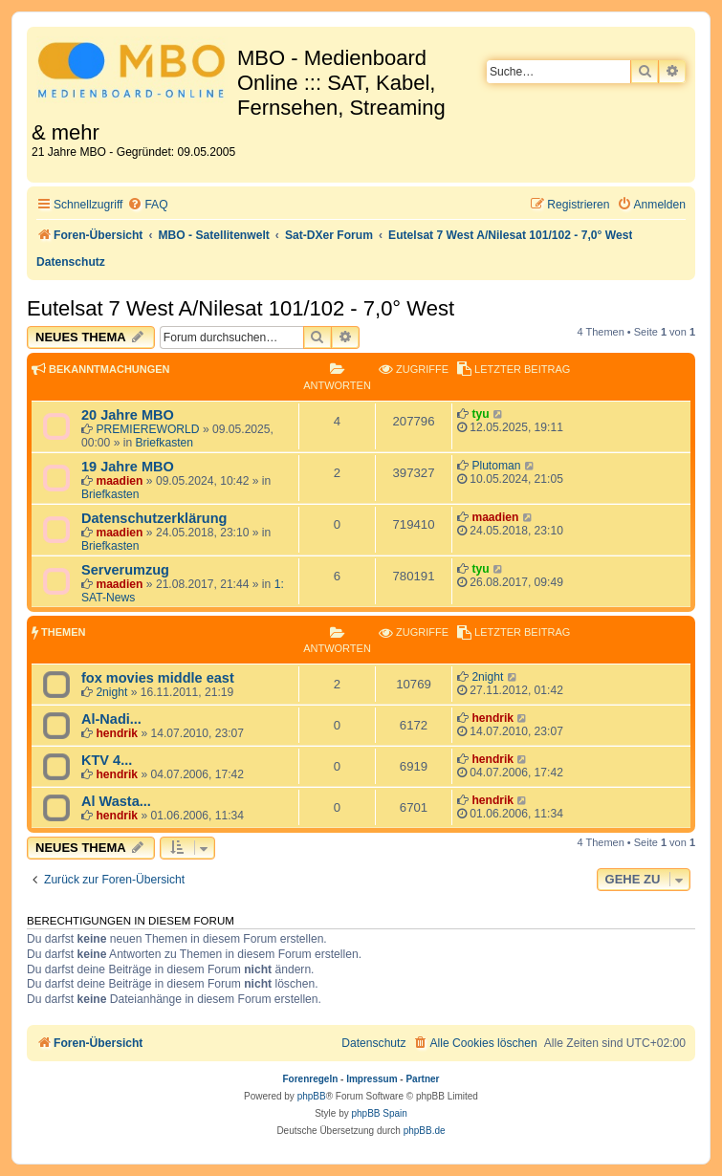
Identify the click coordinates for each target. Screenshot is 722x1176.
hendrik (117, 733)
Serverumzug (125, 569)
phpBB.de (425, 1130)
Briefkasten (165, 442)
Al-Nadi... (111, 719)
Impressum (371, 1079)
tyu (480, 414)
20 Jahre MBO (127, 415)
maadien (119, 481)
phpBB (311, 1096)
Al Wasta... (116, 801)
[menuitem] (147, 205)
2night (111, 692)
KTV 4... (106, 760)
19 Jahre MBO (127, 466)
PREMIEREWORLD (147, 429)
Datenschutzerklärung (154, 518)
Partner (422, 1079)
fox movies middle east (157, 678)
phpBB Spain (378, 1113)
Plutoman (495, 465)
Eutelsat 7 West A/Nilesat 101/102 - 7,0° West (240, 308)
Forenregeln (311, 1079)
